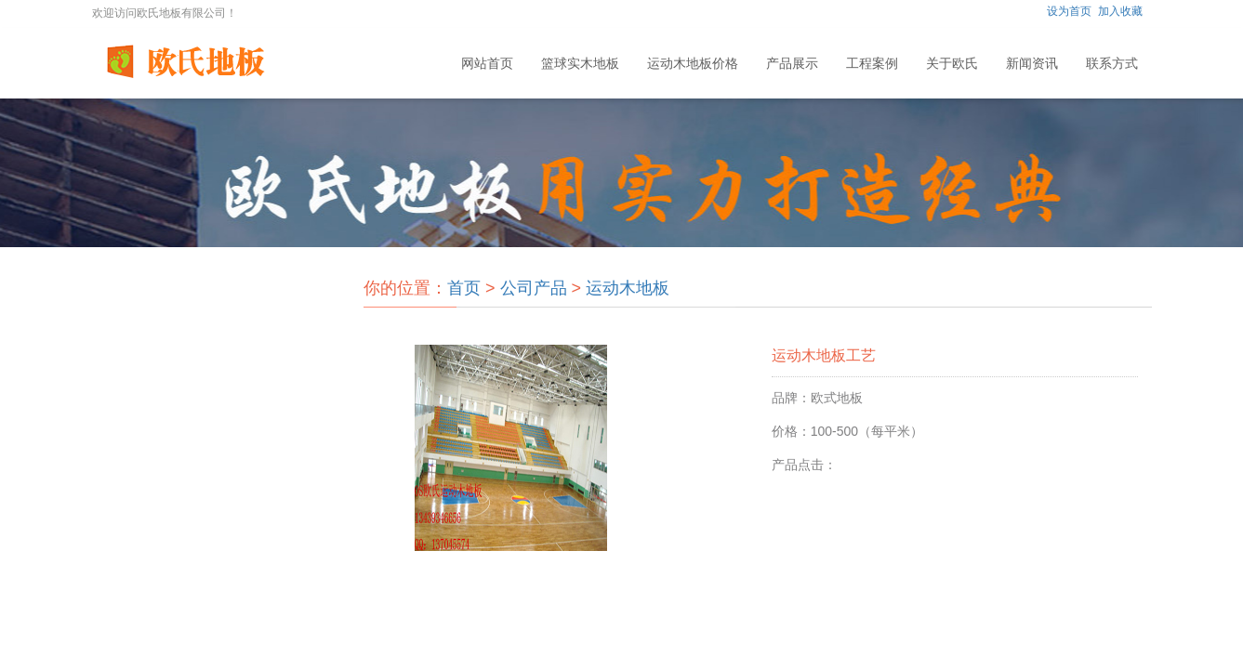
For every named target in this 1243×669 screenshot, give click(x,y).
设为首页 (1069, 11)
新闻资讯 (1032, 63)
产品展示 (792, 63)
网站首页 (487, 63)
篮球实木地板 (580, 63)
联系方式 (1112, 63)
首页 (464, 288)
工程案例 (872, 63)
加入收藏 (1120, 11)
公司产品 (533, 288)
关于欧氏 (952, 63)
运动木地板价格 (692, 63)
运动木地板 (627, 288)
